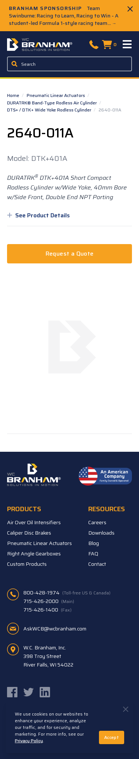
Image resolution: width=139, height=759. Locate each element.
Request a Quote (70, 253)
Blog (93, 543)
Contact (97, 564)
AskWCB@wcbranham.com (54, 629)
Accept (111, 737)
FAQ (93, 553)
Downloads (101, 533)
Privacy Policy (29, 740)
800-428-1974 (66, 592)
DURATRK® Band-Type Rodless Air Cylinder (52, 102)
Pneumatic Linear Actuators (56, 95)
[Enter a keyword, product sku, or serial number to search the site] (69, 63)
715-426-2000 (48, 601)
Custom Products (27, 564)
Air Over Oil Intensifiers (34, 522)
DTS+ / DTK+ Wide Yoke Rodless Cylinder (49, 109)
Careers (97, 522)
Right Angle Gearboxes (34, 553)
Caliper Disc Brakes (29, 533)
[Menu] (127, 44)
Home (13, 95)
